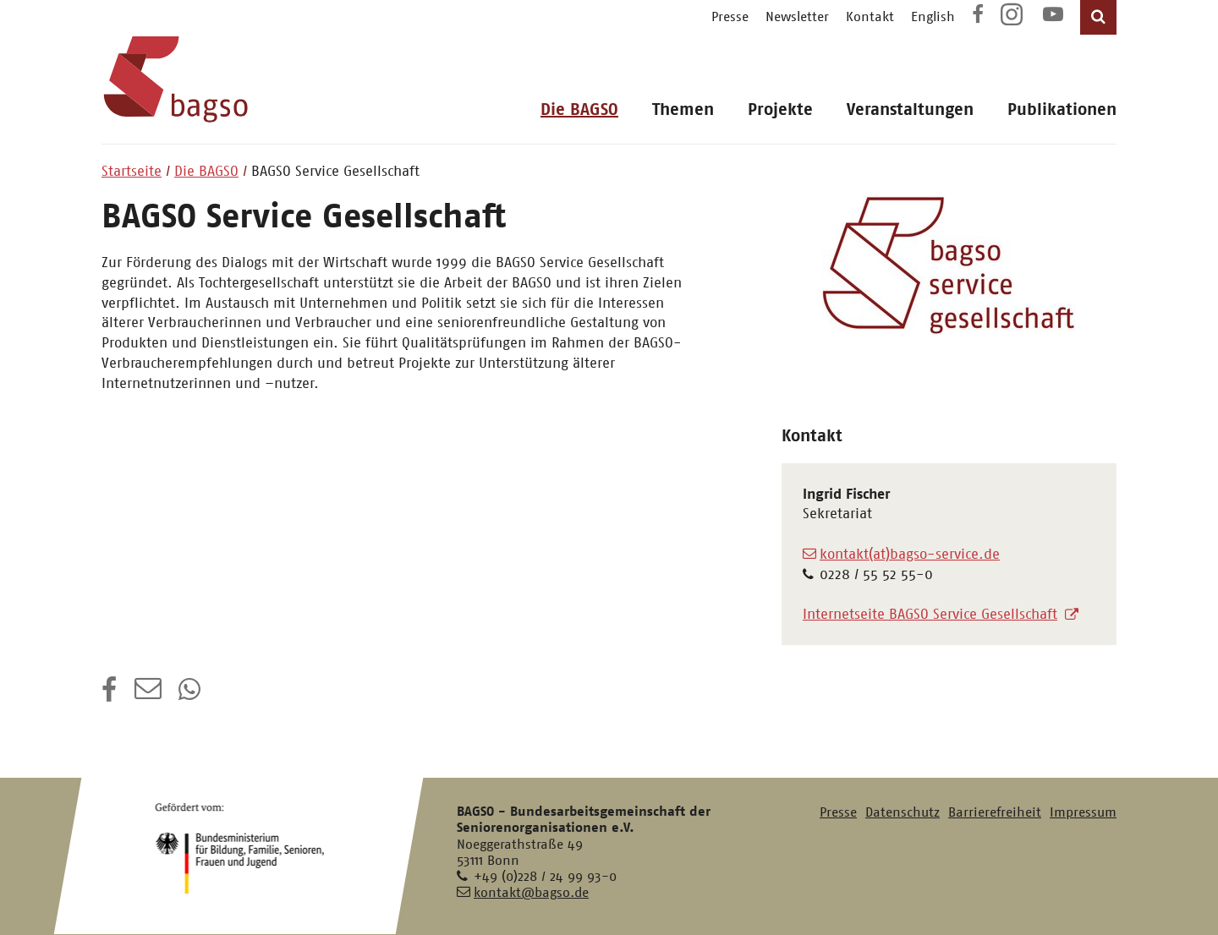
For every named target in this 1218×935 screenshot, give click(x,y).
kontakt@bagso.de (531, 892)
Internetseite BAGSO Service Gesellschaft (930, 613)
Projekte (780, 109)
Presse (730, 16)
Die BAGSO (579, 109)
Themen (683, 109)
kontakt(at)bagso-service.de (910, 553)
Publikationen (1061, 109)
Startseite (132, 170)
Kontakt (870, 16)
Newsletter (797, 16)
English (933, 16)
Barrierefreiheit (994, 812)
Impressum (1083, 812)
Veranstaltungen (910, 109)
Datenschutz (902, 812)
